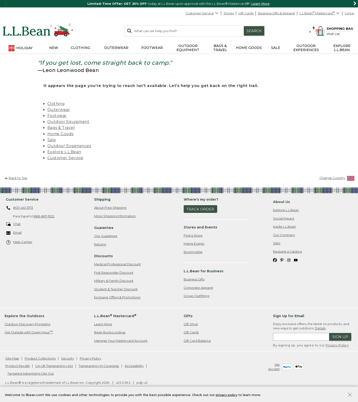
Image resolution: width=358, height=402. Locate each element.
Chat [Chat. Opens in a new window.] (13, 224)
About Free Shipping (110, 208)
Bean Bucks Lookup (109, 332)
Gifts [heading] (188, 316)
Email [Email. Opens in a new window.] (14, 233)
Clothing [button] (80, 48)
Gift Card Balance (197, 341)
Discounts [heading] (103, 256)
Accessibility (134, 366)
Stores (229, 13)
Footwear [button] (152, 48)
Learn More (260, 4)
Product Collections (40, 358)
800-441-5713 (19, 208)
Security (67, 358)
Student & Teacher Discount (116, 289)
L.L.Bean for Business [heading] (203, 271)
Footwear (57, 115)
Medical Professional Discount (117, 264)
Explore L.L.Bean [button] (342, 48)
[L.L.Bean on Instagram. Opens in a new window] (289, 259)
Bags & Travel (61, 127)
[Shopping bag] (334, 28)
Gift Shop (191, 324)
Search (254, 31)
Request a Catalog (287, 251)
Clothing (56, 103)
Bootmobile (193, 252)
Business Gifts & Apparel (276, 13)
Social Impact (283, 218)
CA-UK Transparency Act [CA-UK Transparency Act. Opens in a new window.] (54, 366)
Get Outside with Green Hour (29, 332)
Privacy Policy (337, 345)
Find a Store (193, 235)
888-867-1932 (44, 216)
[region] (179, 3)
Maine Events (194, 243)
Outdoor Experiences (69, 146)
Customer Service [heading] (22, 199)
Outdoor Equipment (68, 121)
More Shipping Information (115, 216)
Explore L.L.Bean (64, 152)
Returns (100, 244)
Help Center (19, 242)
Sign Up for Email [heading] (288, 316)
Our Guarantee (105, 236)
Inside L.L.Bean (284, 226)
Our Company (284, 235)
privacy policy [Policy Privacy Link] (226, 396)
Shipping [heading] (102, 199)
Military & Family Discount (113, 281)
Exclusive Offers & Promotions (117, 297)
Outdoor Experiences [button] (306, 48)
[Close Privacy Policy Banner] (350, 396)
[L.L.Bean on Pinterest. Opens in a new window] (282, 259)
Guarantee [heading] (104, 228)
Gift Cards (246, 13)
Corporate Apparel (198, 288)
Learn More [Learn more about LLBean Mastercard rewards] (103, 324)
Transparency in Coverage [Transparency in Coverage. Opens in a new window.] (99, 366)
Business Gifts (194, 279)
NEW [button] (53, 48)
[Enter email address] (301, 337)
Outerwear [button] (116, 48)
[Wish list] (340, 33)
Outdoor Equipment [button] (187, 48)
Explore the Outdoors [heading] (24, 316)
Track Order (200, 209)
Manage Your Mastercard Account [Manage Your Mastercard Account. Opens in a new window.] (121, 341)
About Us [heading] (281, 202)
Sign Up (340, 336)
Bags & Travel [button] (220, 48)
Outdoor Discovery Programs (27, 324)
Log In (349, 13)
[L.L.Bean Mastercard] (320, 13)
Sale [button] (275, 48)
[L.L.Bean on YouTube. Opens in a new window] (296, 259)
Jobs (276, 243)
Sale (51, 140)
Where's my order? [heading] (201, 199)
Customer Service (202, 13)
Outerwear (58, 109)
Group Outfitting (196, 296)
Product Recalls (17, 366)
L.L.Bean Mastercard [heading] (115, 316)
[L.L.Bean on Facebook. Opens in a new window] (275, 259)
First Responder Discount (113, 272)
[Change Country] (337, 178)
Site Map (12, 358)
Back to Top (16, 178)
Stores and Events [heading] (200, 227)
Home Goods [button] (249, 48)
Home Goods (60, 134)
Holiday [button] (20, 48)
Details (320, 328)
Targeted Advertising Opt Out (30, 373)
